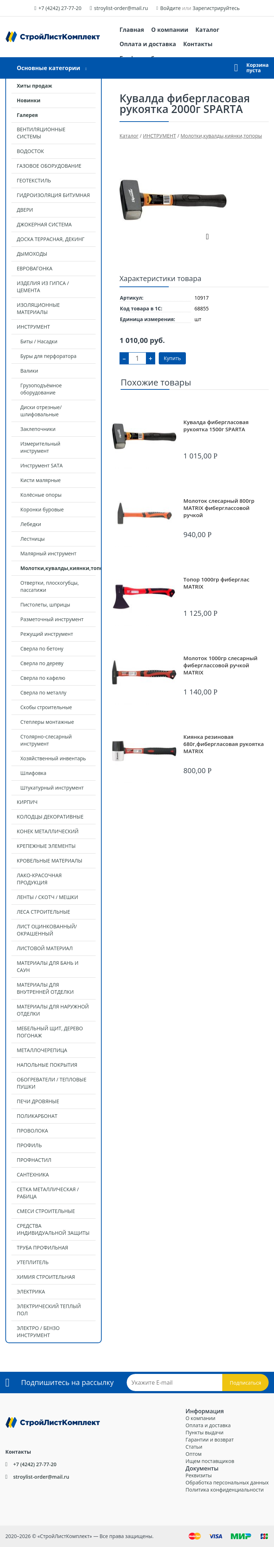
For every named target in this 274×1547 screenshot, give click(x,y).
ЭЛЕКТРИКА (31, 1291)
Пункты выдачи (204, 1432)
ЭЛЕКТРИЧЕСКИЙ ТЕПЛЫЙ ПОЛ (49, 1310)
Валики (29, 370)
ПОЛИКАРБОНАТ (37, 1116)
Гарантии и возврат (210, 1439)
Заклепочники (38, 429)
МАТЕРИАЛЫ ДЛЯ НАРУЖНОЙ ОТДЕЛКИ (53, 1010)
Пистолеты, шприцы (45, 604)
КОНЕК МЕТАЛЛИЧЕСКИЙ (47, 831)
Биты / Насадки (38, 341)
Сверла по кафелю (42, 677)
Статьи (194, 1446)
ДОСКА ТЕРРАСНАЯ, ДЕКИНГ (51, 239)
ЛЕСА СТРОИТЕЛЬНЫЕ (43, 911)
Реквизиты (199, 1475)
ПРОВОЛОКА (32, 1130)
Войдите (170, 8)
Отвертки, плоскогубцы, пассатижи (49, 586)
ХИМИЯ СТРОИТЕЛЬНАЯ (46, 1276)
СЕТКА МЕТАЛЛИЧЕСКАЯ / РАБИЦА (48, 1193)
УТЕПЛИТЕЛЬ (33, 1262)
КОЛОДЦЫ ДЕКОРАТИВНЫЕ (50, 816)
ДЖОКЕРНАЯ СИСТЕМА (44, 224)
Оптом (194, 1453)
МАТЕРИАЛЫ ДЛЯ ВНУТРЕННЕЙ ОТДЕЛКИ (45, 988)
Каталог (207, 30)
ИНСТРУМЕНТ (33, 326)
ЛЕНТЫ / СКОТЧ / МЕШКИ (47, 897)
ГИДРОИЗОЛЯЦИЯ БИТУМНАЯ (53, 195)
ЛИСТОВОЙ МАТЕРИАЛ (45, 948)
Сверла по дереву (42, 663)
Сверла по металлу (43, 692)
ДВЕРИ (25, 209)
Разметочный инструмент (51, 619)
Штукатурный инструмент (52, 787)
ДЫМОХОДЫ (32, 253)
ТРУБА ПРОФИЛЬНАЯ (42, 1247)
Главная (132, 30)
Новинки (28, 100)
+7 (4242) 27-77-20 (60, 8)
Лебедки (30, 524)
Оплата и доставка (148, 44)
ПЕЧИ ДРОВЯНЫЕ (38, 1101)
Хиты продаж (34, 85)
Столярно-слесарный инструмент (46, 740)
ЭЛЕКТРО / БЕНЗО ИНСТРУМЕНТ (38, 1332)
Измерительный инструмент (40, 447)
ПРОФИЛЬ (29, 1145)
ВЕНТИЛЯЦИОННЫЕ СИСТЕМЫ (41, 133)
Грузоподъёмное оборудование (41, 389)
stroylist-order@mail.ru (121, 8)
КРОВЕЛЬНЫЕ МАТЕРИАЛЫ (49, 860)
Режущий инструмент (46, 633)
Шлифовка (33, 773)
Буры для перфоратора (48, 356)
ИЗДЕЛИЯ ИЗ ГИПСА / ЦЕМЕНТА (43, 287)
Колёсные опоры (41, 494)
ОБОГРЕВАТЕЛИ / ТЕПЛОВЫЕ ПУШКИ (51, 1083)
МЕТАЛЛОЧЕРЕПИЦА (42, 1050)
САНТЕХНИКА (33, 1174)
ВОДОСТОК (30, 151)
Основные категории (48, 68)
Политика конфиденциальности (225, 1489)
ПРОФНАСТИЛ (34, 1159)
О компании (169, 30)
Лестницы (32, 538)
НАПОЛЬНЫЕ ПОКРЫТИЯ (47, 1064)
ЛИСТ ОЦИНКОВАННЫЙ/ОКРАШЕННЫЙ (47, 930)
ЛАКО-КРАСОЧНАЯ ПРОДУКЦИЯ (39, 879)
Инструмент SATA (41, 465)
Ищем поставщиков (210, 1461)
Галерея (27, 115)
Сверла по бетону (42, 648)
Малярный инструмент (48, 553)
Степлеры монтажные (47, 721)
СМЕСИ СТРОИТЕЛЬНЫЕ (46, 1211)
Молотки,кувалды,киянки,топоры (60, 568)
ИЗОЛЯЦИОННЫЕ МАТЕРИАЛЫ (38, 308)
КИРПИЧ (27, 802)
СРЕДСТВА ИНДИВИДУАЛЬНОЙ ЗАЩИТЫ (53, 1229)
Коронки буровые (42, 509)
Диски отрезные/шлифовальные (41, 411)
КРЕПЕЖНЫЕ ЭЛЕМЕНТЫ (46, 846)
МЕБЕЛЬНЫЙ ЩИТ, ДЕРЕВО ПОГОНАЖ (50, 1032)
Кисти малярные (40, 480)
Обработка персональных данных (227, 1482)
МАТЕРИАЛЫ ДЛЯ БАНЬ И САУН (47, 966)
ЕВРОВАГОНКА (34, 268)
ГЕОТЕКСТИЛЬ (34, 180)
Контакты (197, 44)
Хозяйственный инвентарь (53, 758)
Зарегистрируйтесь (216, 8)
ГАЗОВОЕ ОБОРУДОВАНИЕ (49, 165)
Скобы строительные (46, 707)
